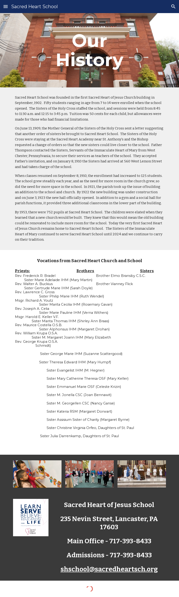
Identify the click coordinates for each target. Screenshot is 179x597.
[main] (89, 50)
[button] (5, 6)
